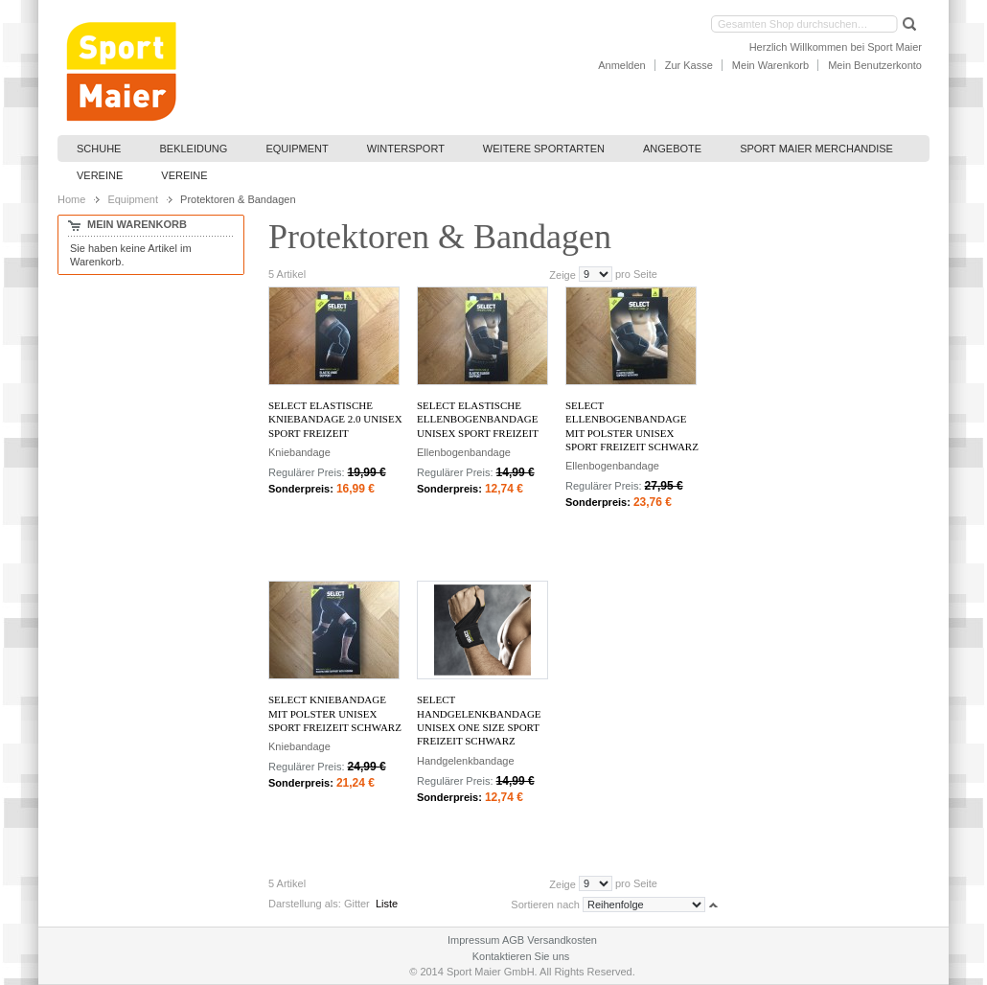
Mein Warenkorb (770, 65)
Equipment (132, 199)
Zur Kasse (689, 65)
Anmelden (622, 65)
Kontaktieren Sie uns (521, 956)
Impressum (473, 940)
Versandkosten (562, 940)
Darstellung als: (304, 903)
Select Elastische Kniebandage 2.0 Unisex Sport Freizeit (335, 419)
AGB (513, 940)
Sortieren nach (545, 904)
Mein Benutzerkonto (875, 65)
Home (71, 199)
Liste (387, 903)
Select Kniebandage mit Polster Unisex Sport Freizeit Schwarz (335, 713)
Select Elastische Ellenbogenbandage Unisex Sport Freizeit (478, 419)
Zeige (562, 274)
